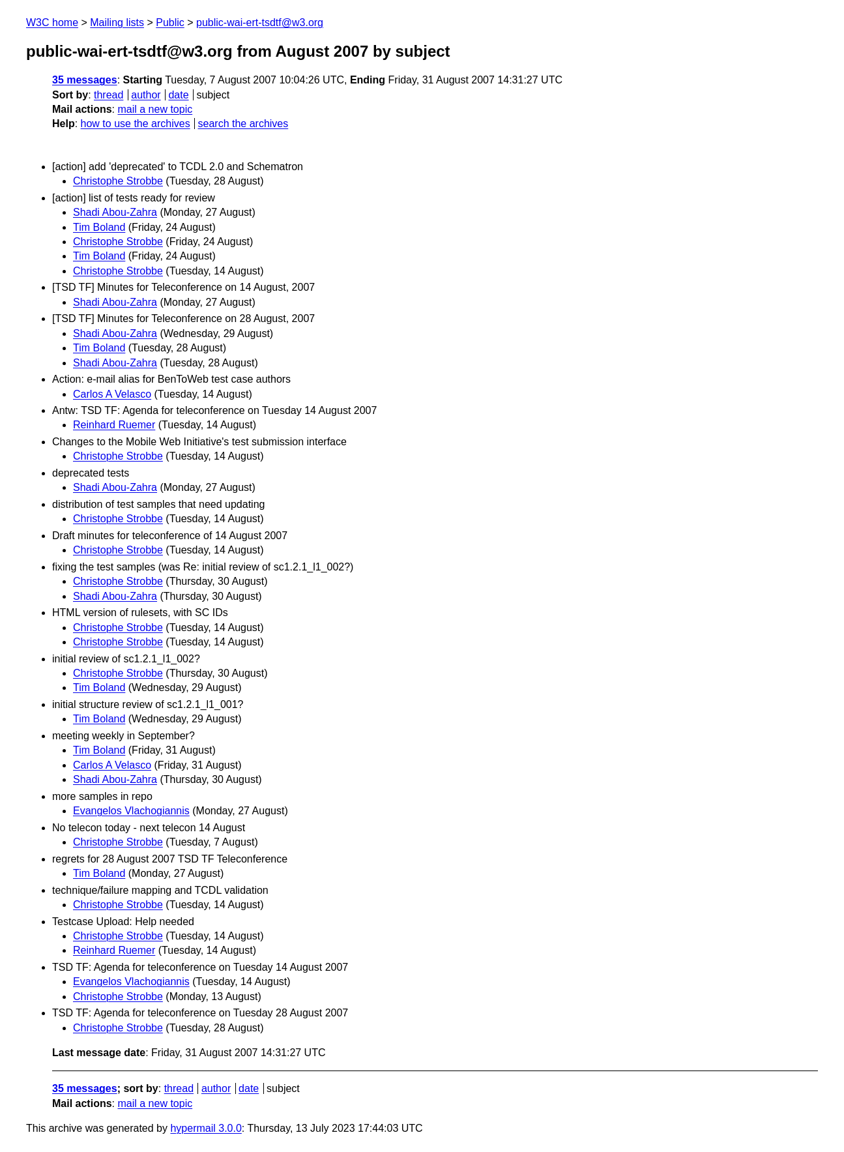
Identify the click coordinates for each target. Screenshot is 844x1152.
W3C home (52, 22)
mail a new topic (154, 109)
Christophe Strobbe (118, 180)
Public (170, 22)
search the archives (243, 123)
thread (108, 94)
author (145, 94)
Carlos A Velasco (112, 394)
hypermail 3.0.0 (205, 1128)
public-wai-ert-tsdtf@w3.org (259, 22)
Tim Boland (99, 227)
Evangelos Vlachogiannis (131, 810)
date (178, 94)
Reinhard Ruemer (114, 424)
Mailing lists (117, 22)
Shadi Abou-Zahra (115, 212)
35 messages (84, 79)
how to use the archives (135, 123)
